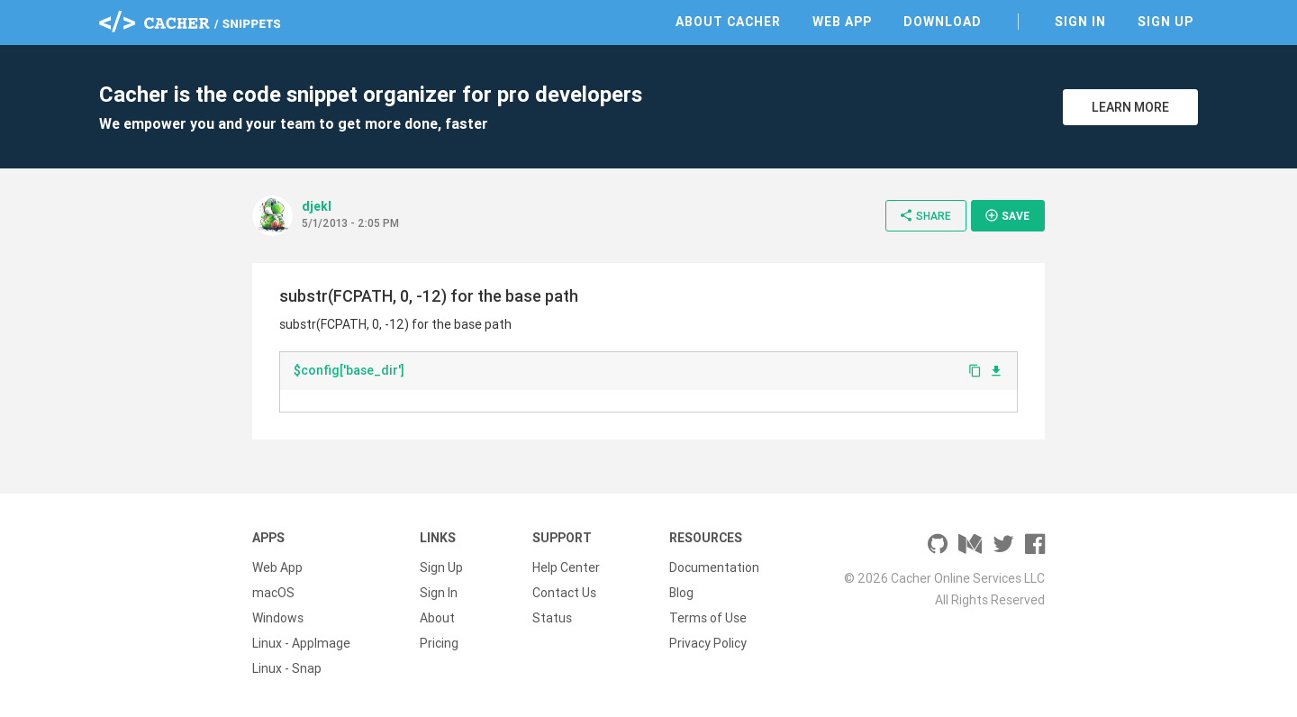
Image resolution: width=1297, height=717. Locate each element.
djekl (316, 206)
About (437, 618)
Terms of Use (708, 618)
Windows (278, 618)
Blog (681, 593)
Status (552, 618)
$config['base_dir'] (349, 370)
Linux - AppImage (301, 643)
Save (1006, 215)
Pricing (439, 643)
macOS (273, 593)
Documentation (714, 567)
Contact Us (564, 593)
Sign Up (1165, 22)
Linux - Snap (287, 668)
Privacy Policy (708, 643)
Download (942, 22)
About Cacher (728, 22)
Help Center (566, 567)
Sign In (1080, 22)
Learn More (1130, 107)
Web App (842, 22)
